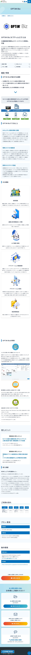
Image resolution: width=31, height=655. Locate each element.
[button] (29, 1)
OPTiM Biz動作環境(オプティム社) (9, 558)
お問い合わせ (26, 1)
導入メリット (19, 64)
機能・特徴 (4, 64)
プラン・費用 (4, 66)
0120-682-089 (23, 1)
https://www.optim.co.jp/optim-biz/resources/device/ (15, 564)
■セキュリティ (10, 15)
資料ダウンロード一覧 (24, 1)
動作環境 (18, 66)
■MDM (3, 15)
